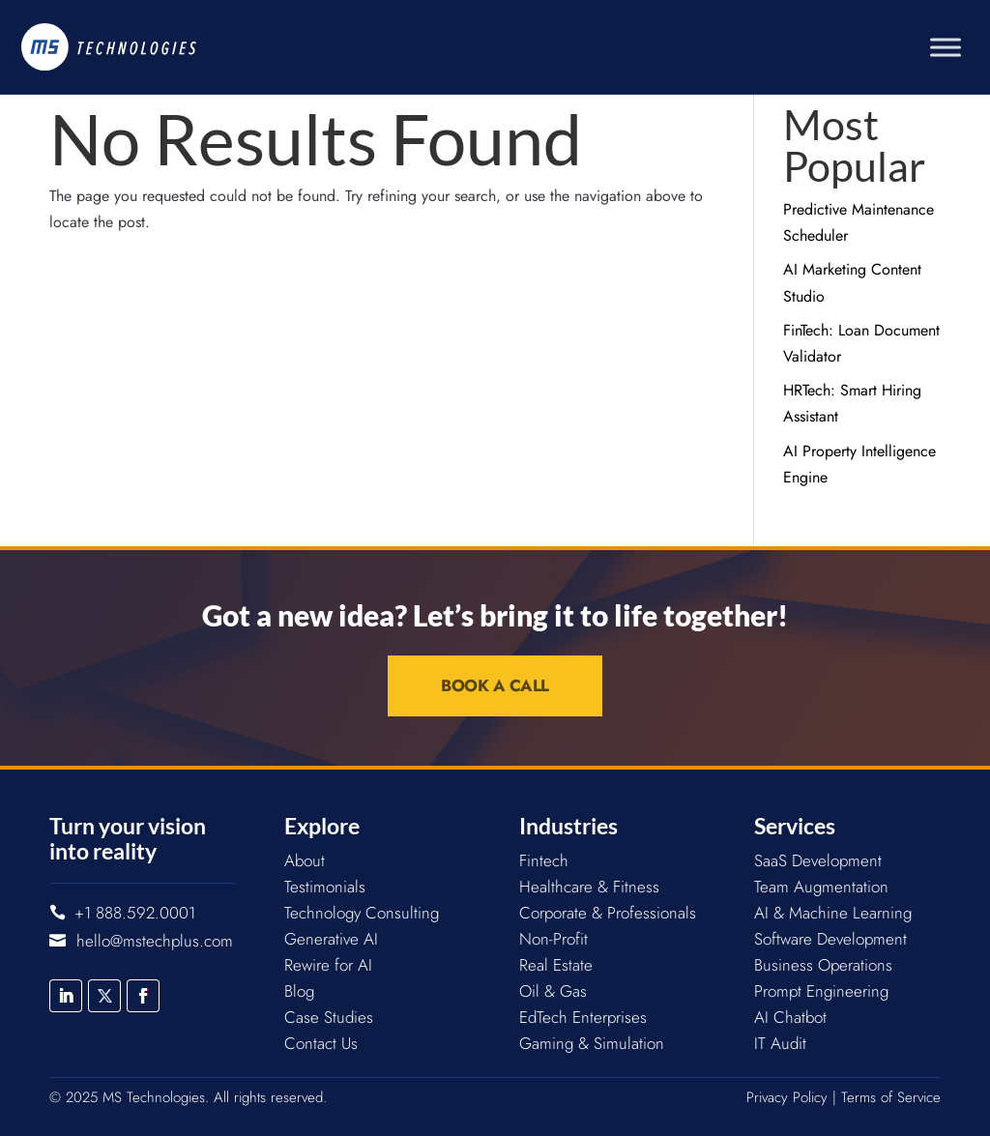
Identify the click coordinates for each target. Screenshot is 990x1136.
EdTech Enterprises (583, 1017)
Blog (299, 991)
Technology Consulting (361, 912)
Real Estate (556, 964)
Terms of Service (891, 1097)
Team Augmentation (821, 886)
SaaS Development (818, 860)
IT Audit (780, 1043)
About (304, 860)
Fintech (543, 860)
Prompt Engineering (821, 991)
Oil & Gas (553, 991)
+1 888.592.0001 (134, 912)
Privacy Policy (787, 1097)
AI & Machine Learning (833, 912)
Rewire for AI (328, 964)
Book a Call (495, 685)
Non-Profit (553, 938)
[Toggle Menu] (945, 47)
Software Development (830, 938)
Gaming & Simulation (591, 1043)
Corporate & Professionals (607, 912)
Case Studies (328, 1017)
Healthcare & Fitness (589, 886)
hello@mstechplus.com (154, 940)
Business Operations (823, 964)
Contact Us (321, 1043)
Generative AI (331, 938)
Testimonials (324, 886)
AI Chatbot (790, 1017)
